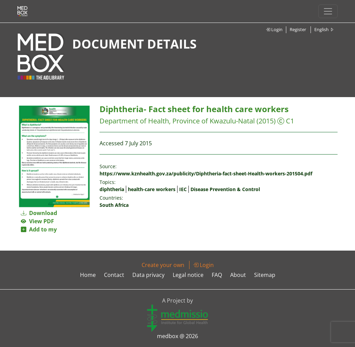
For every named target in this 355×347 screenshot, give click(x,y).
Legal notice (188, 275)
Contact (114, 275)
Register (298, 29)
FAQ (217, 275)
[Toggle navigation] (328, 11)
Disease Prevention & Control (225, 189)
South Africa (114, 205)
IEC (183, 189)
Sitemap (264, 275)
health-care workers (151, 189)
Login (274, 29)
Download (39, 213)
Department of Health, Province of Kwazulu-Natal (177, 120)
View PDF (37, 221)
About (238, 275)
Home (88, 275)
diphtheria (112, 189)
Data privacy (148, 275)
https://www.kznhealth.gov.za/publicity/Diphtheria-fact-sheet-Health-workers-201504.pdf (206, 173)
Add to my (39, 229)
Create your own (163, 265)
